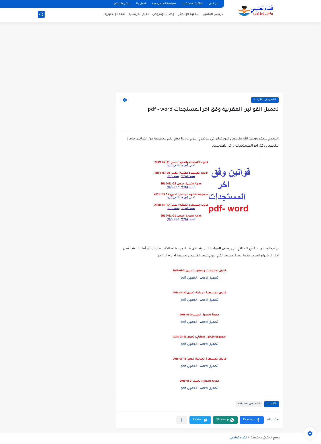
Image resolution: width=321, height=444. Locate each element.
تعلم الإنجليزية (115, 14)
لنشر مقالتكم (122, 3)
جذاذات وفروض (163, 14)
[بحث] (41, 14)
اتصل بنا (141, 3)
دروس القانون (213, 14)
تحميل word (209, 278)
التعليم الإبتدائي (189, 14)
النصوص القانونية (265, 99)
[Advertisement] (160, 58)
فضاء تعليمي (238, 438)
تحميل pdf (189, 278)
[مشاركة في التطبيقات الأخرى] (181, 420)
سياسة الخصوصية (164, 3)
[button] (252, 420)
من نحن (213, 3)
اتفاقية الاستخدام (192, 3)
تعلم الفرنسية (139, 14)
